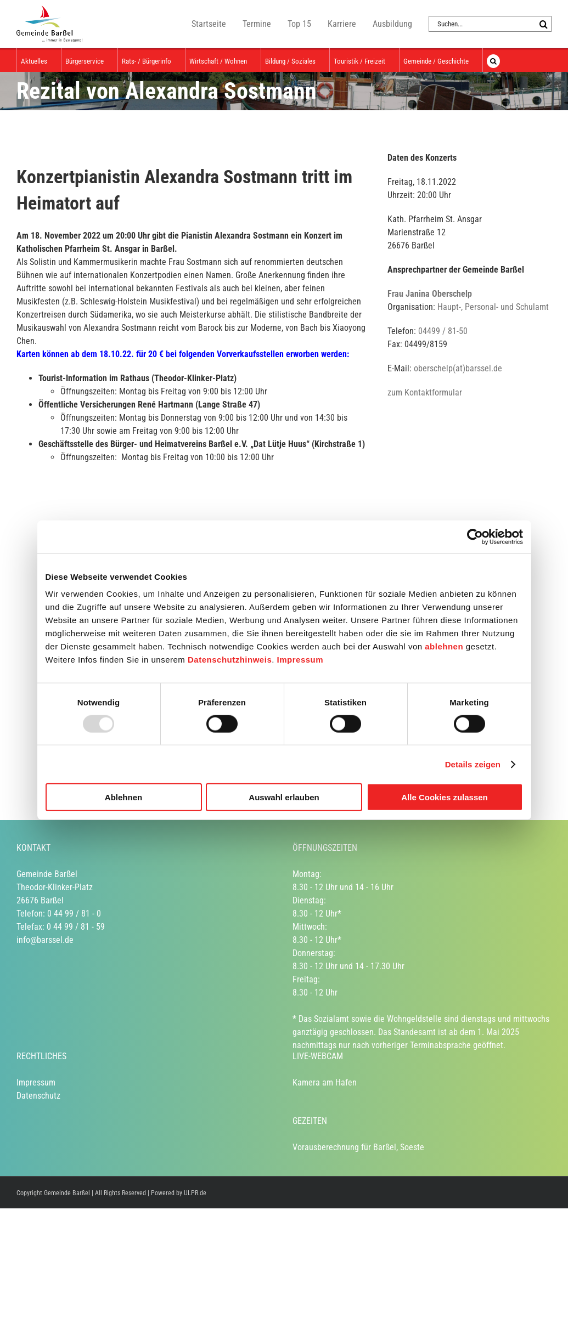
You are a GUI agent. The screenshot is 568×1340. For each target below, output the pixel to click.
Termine (257, 24)
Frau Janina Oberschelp (429, 294)
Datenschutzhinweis (230, 659)
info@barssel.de (45, 940)
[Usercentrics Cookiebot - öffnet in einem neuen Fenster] (475, 536)
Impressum (300, 659)
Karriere (342, 24)
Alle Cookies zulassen (444, 797)
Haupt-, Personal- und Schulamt (493, 307)
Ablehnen (123, 797)
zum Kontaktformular (424, 392)
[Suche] (544, 24)
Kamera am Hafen (325, 1082)
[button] (493, 60)
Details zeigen (472, 763)
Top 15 (299, 24)
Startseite (209, 24)
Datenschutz (38, 1095)
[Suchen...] (482, 24)
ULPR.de (195, 1193)
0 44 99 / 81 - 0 (74, 913)
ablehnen (444, 646)
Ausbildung (392, 24)
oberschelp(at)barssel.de (458, 368)
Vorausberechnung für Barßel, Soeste (358, 1147)
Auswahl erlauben (284, 797)
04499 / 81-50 (443, 331)
